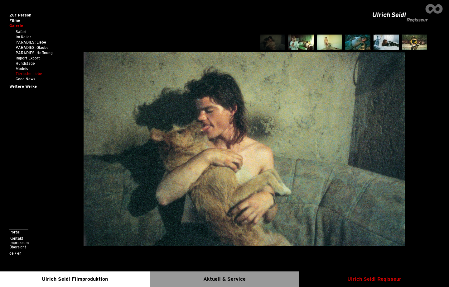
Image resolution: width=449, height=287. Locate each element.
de (11, 253)
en (19, 253)
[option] (245, 149)
